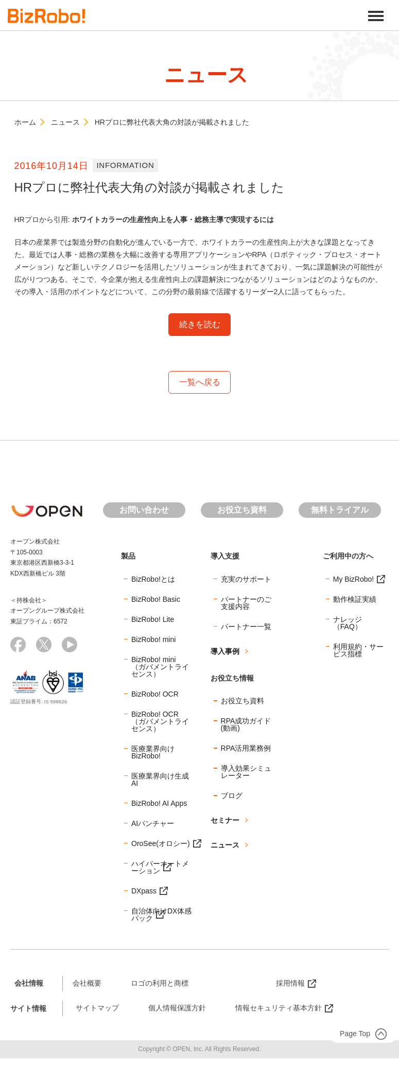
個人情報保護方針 (177, 1008)
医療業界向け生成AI (160, 779)
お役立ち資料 (242, 509)
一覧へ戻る (199, 382)
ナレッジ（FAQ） (347, 623)
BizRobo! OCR (155, 694)
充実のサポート (246, 579)
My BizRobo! (353, 579)
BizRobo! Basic (155, 599)
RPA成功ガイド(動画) (246, 725)
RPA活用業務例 (246, 749)
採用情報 (290, 983)
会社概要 (87, 983)
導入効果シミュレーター (246, 772)
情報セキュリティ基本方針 (278, 1008)
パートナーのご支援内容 (246, 603)
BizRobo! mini (153, 639)
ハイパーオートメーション (160, 867)
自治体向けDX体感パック (161, 914)
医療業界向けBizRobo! (153, 752)
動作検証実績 (354, 599)
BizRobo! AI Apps (159, 803)
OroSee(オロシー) (160, 843)
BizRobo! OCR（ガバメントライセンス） (160, 721)
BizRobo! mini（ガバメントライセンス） (160, 666)
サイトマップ (97, 1008)
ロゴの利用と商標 (159, 983)
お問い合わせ (144, 509)
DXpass (144, 891)
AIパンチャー (152, 823)
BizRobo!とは (153, 579)
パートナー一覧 (246, 626)
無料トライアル (340, 509)
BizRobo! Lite (152, 619)
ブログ (231, 796)
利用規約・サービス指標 (358, 650)
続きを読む (199, 324)
